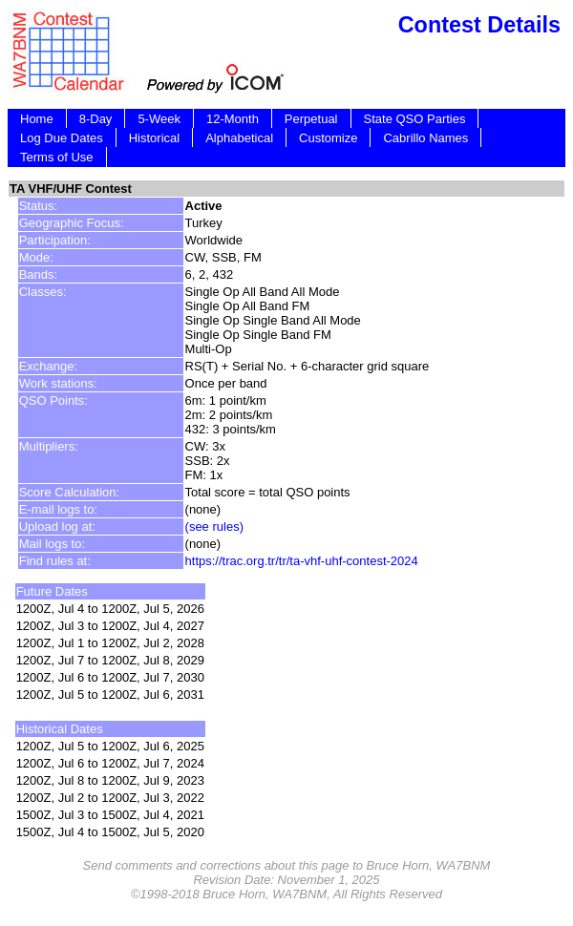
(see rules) (214, 526)
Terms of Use (57, 157)
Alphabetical (239, 138)
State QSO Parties (415, 119)
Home (36, 119)
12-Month (232, 119)
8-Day (96, 119)
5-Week (159, 119)
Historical (154, 138)
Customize (328, 138)
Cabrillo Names (425, 138)
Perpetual (311, 119)
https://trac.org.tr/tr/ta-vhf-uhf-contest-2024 (301, 561)
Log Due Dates (61, 138)
